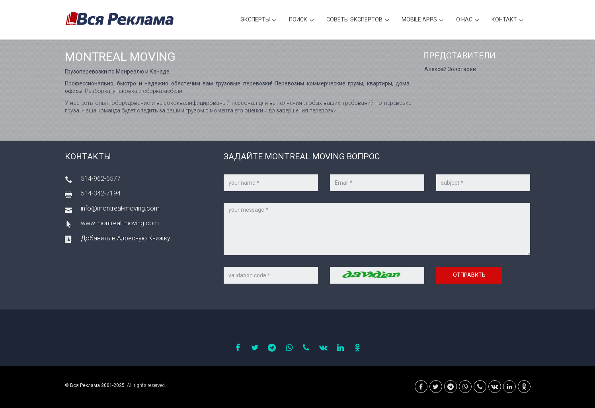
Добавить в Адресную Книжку (125, 238)
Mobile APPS (423, 20)
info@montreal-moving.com (120, 208)
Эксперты (258, 20)
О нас (467, 20)
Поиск (301, 20)
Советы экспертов (357, 20)
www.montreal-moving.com (120, 223)
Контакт (508, 20)
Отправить (469, 275)
